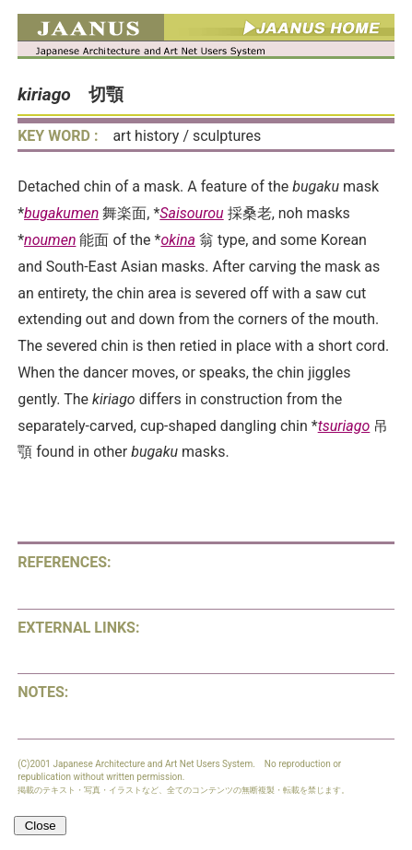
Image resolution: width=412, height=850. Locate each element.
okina (177, 240)
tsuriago (344, 426)
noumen (50, 240)
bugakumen (61, 213)
